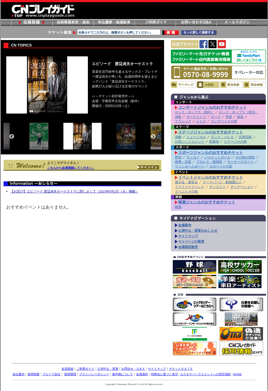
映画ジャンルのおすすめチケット (206, 202)
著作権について (122, 374)
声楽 (229, 117)
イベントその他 (186, 191)
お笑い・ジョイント (189, 141)
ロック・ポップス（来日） (238, 112)
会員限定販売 (188, 247)
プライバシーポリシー (94, 374)
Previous (11, 136)
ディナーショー (241, 187)
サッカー (192, 157)
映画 (178, 207)
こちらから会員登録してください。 (71, 167)
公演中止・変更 (107, 368)
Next (153, 136)
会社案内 (18, 374)
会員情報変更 (72, 22)
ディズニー (217, 187)
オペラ (216, 117)
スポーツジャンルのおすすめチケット (210, 152)
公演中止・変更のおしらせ (197, 231)
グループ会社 (51, 374)
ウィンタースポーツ (189, 166)
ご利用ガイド (154, 22)
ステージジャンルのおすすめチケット (210, 132)
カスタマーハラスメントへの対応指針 (205, 374)
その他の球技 (245, 157)
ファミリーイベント (189, 187)
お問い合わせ (195, 22)
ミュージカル (196, 137)
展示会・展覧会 (186, 182)
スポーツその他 (220, 166)
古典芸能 (245, 137)
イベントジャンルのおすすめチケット (210, 177)
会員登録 (31, 22)
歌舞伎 (214, 141)
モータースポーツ (240, 162)
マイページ (183, 84)
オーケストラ (196, 117)
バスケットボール (217, 157)
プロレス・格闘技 (209, 162)
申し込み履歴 (113, 22)
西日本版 (254, 84)
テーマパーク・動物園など (222, 182)
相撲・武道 (183, 162)
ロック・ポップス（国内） (194, 112)
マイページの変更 (191, 241)
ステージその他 (235, 141)
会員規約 (142, 374)
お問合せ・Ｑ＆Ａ (133, 368)
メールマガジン (237, 22)
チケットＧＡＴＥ (181, 368)
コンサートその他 (224, 121)
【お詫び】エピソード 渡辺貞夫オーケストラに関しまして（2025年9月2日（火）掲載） (74, 191)
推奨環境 (70, 374)
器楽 (240, 117)
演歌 (178, 117)
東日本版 (231, 84)
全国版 (208, 84)
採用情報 (33, 374)
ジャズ (201, 121)
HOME (237, 374)
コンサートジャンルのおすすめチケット (212, 107)
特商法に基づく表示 (164, 374)
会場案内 (184, 225)
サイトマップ (188, 236)
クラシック (183, 121)
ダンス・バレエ (222, 137)
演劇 (178, 137)
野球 (178, 157)
